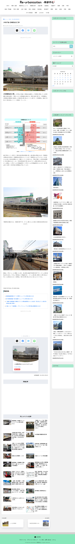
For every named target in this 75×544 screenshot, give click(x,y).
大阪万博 (40, 5)
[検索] (71, 46)
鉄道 (60, 9)
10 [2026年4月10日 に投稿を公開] (65, 77)
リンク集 (41, 539)
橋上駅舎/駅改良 (44, 375)
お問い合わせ (48, 539)
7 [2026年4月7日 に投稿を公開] (57, 77)
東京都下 (46, 9)
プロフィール (22, 539)
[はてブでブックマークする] (29, 30)
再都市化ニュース (23, 5)
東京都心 (40, 9)
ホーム (54, 539)
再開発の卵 (33, 5)
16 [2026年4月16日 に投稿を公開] (62, 79)
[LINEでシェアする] (34, 30)
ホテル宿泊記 (29, 12)
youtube (41, 12)
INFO (8, 5)
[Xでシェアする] (17, 30)
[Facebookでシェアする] (23, 30)
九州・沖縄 (24, 9)
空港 (65, 9)
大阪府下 (53, 5)
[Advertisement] (25, 49)
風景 (36, 12)
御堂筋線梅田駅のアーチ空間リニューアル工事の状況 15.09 (20, 296)
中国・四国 (16, 9)
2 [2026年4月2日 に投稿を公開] (62, 75)
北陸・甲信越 (8, 9)
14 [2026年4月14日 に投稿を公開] (57, 79)
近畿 (58, 5)
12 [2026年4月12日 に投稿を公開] (70, 77)
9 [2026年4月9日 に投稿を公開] (62, 77)
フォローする (17, 366)
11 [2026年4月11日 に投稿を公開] (68, 77)
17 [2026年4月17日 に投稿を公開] (65, 79)
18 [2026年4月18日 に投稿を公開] (68, 79)
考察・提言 (14, 5)
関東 (52, 9)
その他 (47, 12)
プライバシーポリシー (32, 539)
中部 (67, 5)
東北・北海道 (32, 9)
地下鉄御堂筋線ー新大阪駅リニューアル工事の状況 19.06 (19, 298)
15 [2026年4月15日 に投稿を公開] (60, 79)
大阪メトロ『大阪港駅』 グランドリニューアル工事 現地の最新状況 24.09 (23, 306)
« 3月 (53, 85)
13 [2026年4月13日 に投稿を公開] (54, 79)
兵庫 (63, 5)
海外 (56, 9)
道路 (69, 9)
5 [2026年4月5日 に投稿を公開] (70, 75)
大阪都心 (46, 5)
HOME (37, 537)
